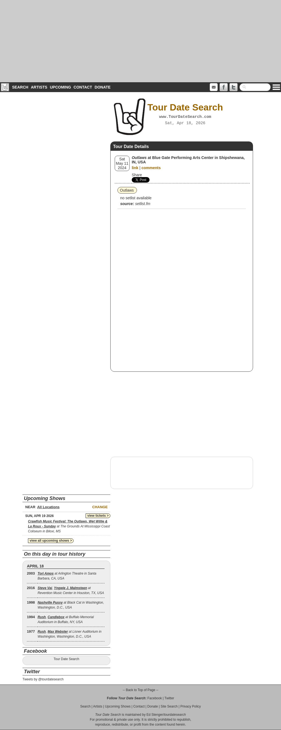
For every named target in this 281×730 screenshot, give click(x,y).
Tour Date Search (66, 659)
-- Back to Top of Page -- (140, 690)
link (135, 168)
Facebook (154, 698)
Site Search (169, 706)
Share (137, 175)
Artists (39, 87)
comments (151, 168)
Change (100, 507)
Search (20, 87)
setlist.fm (142, 203)
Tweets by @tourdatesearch (43, 679)
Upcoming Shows (117, 706)
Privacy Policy (190, 706)
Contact (83, 87)
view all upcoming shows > (51, 540)
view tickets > (98, 516)
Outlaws (127, 190)
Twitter (169, 698)
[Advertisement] (140, 41)
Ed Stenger (155, 715)
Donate (103, 87)
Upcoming (60, 87)
